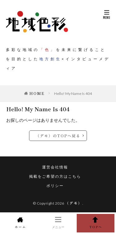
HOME (37, 93)
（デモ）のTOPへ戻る (58, 135)
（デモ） (73, 203)
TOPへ (95, 222)
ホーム (20, 222)
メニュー (58, 222)
